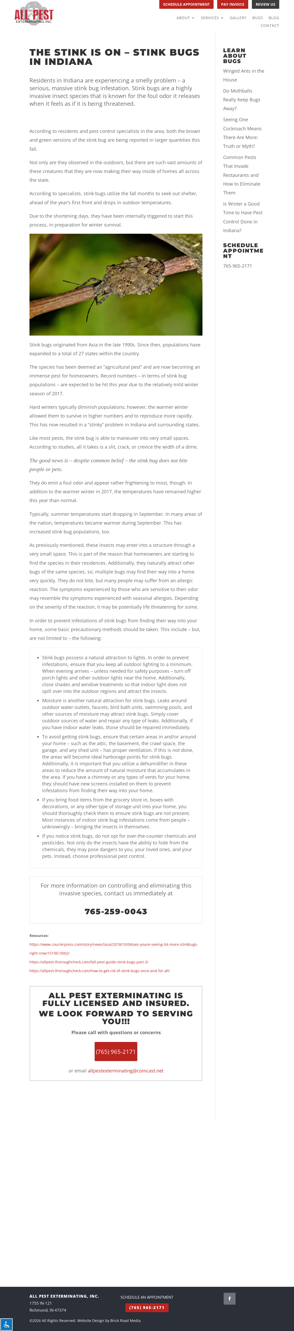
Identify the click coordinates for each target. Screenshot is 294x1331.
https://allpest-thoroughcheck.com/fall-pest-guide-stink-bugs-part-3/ (88, 961)
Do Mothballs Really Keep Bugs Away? (241, 99)
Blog (274, 18)
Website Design (90, 1320)
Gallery (238, 18)
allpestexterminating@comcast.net (125, 1071)
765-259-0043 (116, 911)
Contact (270, 26)
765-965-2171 (237, 266)
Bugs (257, 18)
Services (210, 18)
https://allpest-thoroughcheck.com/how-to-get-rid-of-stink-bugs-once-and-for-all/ (99, 970)
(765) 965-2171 (147, 1307)
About (183, 18)
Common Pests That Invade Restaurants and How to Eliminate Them (241, 175)
